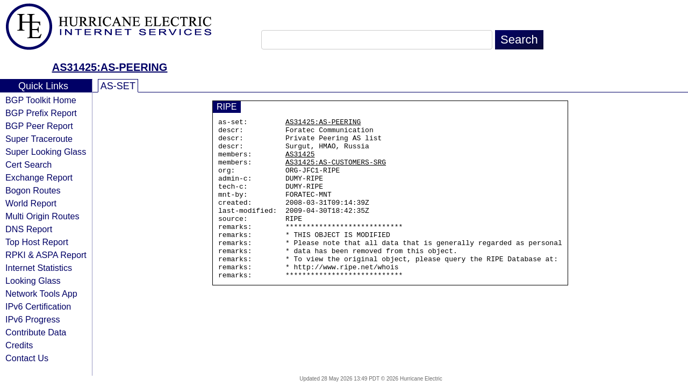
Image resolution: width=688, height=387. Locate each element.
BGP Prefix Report (41, 113)
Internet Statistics (38, 268)
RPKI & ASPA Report (46, 255)
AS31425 (300, 162)
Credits (19, 345)
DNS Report (28, 229)
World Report (30, 203)
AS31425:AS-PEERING (110, 67)
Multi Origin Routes (42, 216)
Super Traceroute (39, 139)
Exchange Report (39, 177)
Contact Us (26, 358)
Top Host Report (36, 242)
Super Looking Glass (45, 151)
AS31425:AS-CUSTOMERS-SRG (335, 171)
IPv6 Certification (38, 306)
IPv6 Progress (32, 319)
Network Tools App (41, 293)
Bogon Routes (33, 190)
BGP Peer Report (39, 126)
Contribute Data (35, 332)
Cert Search (28, 164)
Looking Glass (33, 280)
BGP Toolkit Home (40, 100)
